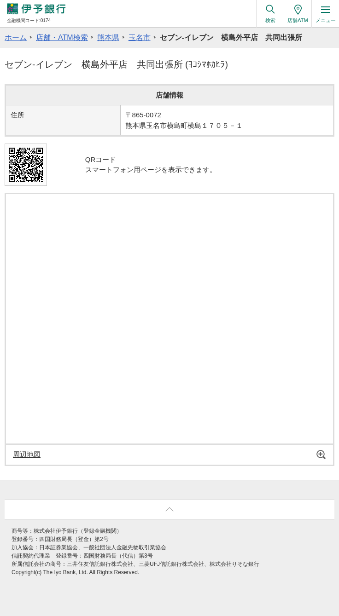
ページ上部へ (169, 509)
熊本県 (108, 37)
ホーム (16, 37)
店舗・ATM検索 (62, 37)
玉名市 (140, 37)
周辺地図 (27, 454)
